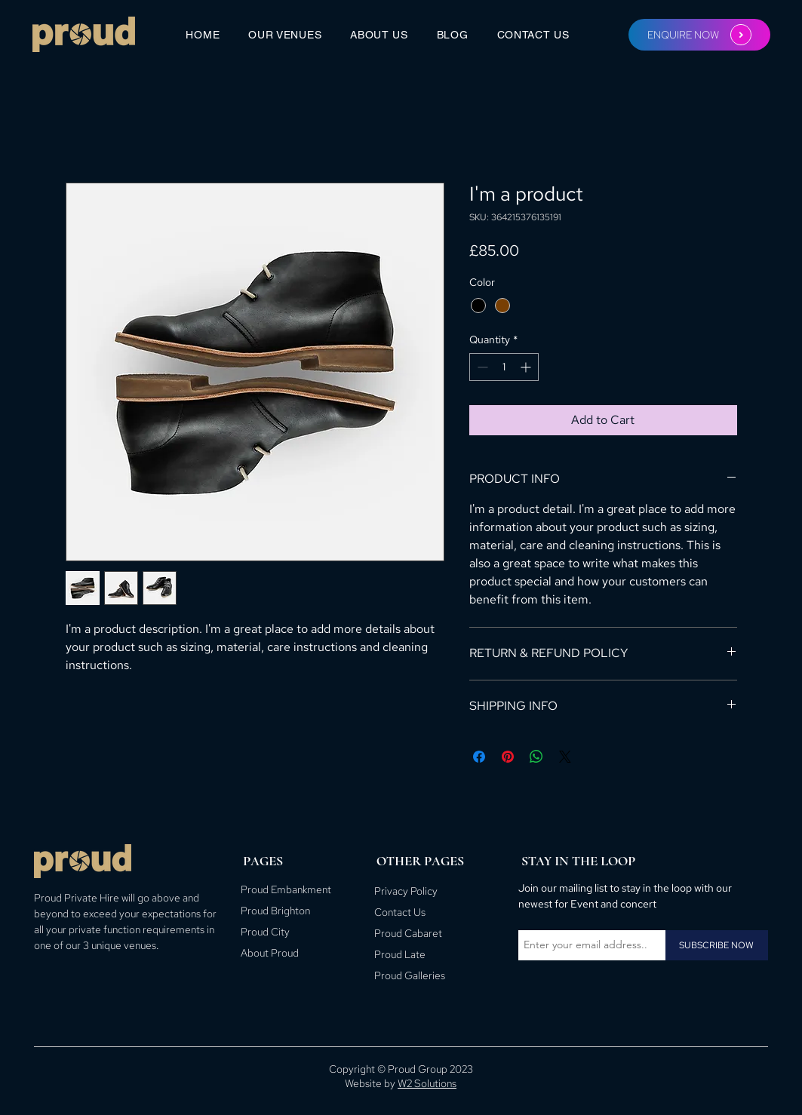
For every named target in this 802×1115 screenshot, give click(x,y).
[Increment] (527, 367)
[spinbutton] (504, 367)
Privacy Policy (406, 891)
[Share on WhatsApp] (536, 757)
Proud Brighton (275, 910)
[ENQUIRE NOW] (699, 35)
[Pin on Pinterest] (508, 757)
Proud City (265, 931)
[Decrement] (481, 367)
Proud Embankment (286, 889)
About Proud (270, 953)
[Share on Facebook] (479, 757)
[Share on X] (565, 757)
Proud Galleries (409, 975)
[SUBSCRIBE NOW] (716, 945)
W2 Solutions (427, 1083)
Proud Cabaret (408, 933)
